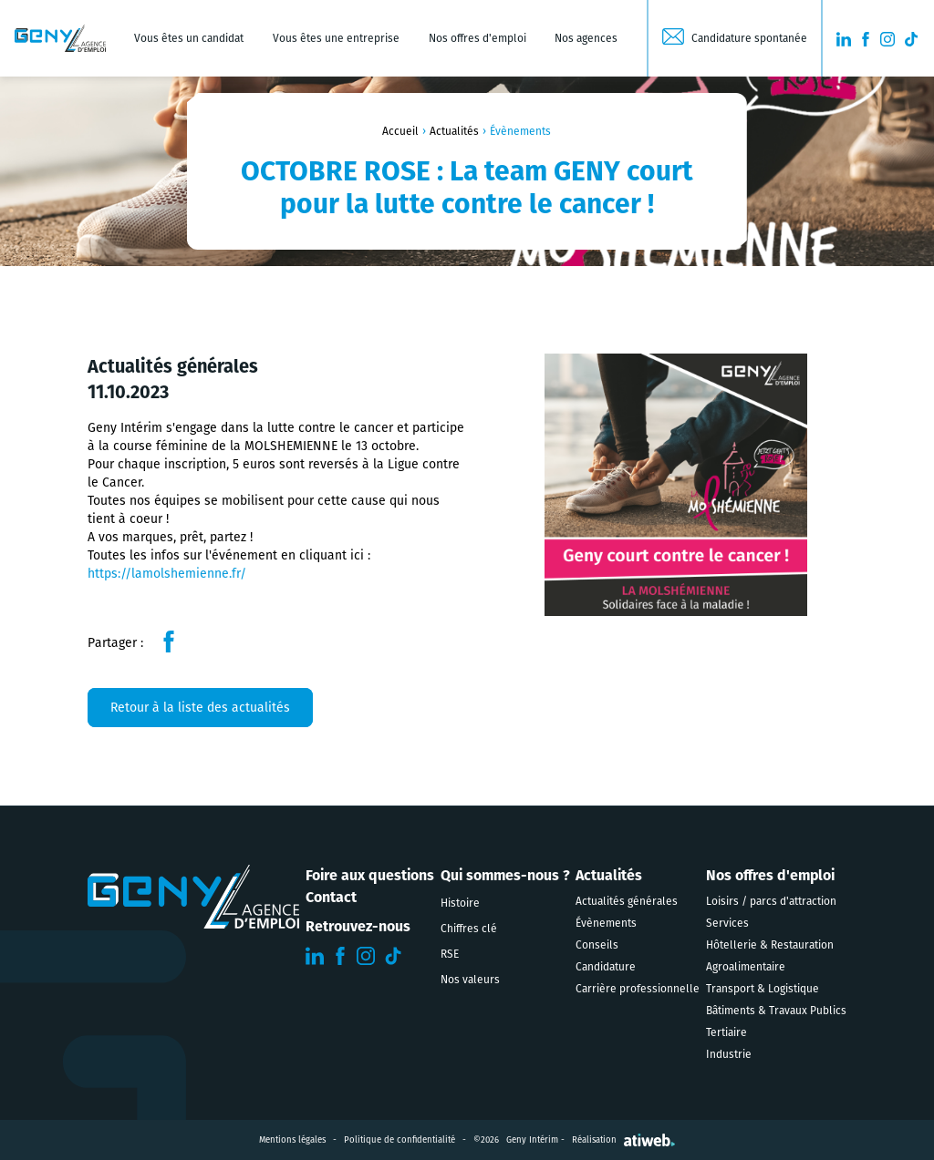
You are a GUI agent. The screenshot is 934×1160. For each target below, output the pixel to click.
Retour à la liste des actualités (200, 707)
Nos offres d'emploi (477, 38)
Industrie (729, 1054)
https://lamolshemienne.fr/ (167, 573)
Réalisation (623, 1140)
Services (727, 923)
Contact (331, 897)
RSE (450, 954)
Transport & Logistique (762, 988)
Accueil (400, 131)
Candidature (606, 966)
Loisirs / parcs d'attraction (771, 901)
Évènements (606, 923)
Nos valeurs (470, 979)
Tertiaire (726, 1032)
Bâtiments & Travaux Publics (776, 1010)
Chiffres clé (469, 928)
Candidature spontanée (749, 38)
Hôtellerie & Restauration (770, 945)
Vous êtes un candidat (189, 38)
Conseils (597, 945)
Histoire (460, 903)
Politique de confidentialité (399, 1139)
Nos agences (586, 38)
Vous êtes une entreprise (336, 38)
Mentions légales (292, 1139)
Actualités (454, 131)
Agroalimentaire (745, 966)
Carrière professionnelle (638, 988)
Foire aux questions (370, 875)
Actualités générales (627, 901)
